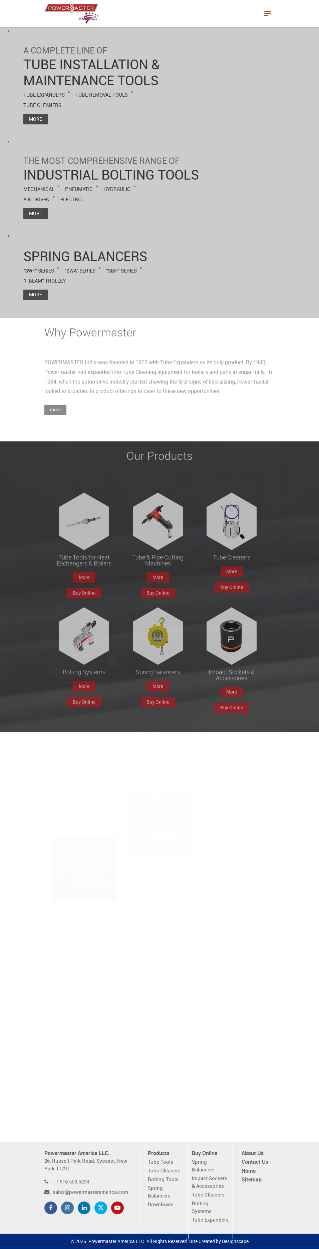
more (55, 419)
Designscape (235, 1241)
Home (249, 1171)
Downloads (161, 1205)
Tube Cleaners (164, 1171)
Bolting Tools (163, 1179)
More (35, 119)
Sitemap (252, 1180)
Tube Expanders (210, 1220)
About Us (253, 1153)
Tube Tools (160, 1162)
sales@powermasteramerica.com (90, 1192)
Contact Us (255, 1162)
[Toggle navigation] (268, 13)
